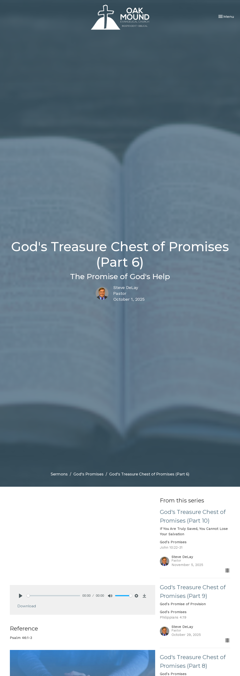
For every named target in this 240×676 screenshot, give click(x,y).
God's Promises (88, 474)
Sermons (59, 474)
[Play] (20, 596)
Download (26, 606)
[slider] (53, 595)
